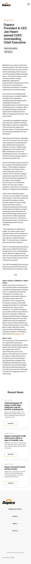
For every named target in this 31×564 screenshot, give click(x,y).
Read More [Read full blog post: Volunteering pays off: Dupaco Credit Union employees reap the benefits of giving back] (11, 423)
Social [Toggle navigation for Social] (14, 531)
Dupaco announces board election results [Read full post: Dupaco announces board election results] (14, 468)
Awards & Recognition (11, 48)
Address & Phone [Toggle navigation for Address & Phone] (14, 509)
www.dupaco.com (18, 334)
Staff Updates (8, 52)
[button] (28, 4)
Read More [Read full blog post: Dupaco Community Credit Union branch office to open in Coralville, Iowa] (11, 454)
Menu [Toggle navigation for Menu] (15, 523)
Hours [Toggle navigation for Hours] (14, 516)
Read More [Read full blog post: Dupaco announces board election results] (11, 483)
